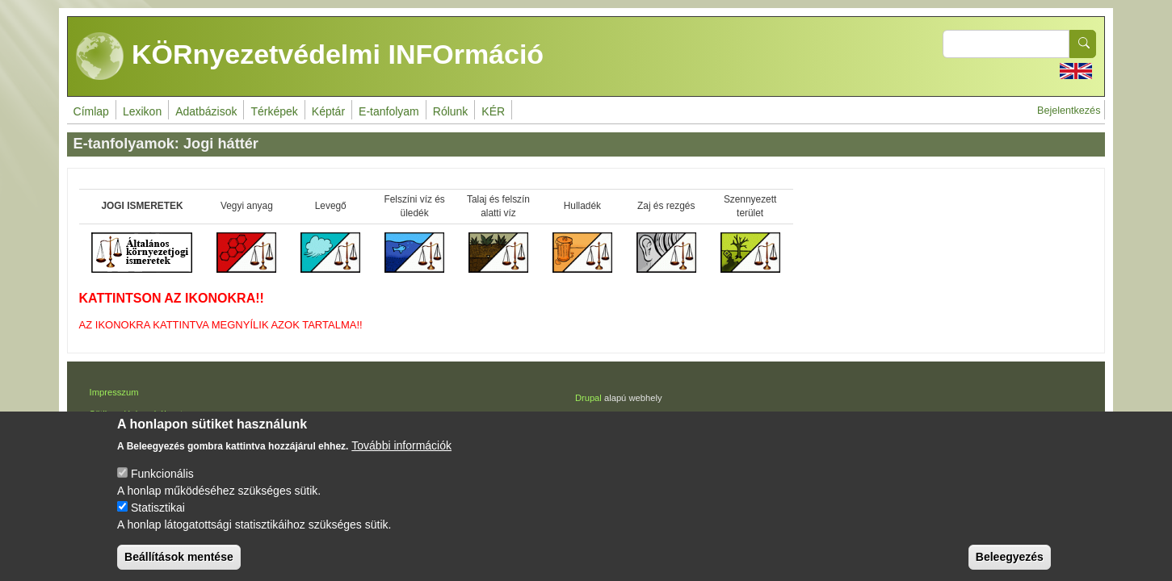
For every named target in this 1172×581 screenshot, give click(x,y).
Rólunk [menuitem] (450, 111)
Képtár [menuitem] (328, 111)
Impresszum (114, 392)
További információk (401, 460)
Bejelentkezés (1068, 110)
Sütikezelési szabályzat (136, 414)
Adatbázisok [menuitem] (206, 111)
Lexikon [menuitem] (142, 111)
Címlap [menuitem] (91, 111)
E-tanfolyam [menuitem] (389, 111)
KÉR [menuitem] (493, 111)
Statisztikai (158, 522)
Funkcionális (162, 488)
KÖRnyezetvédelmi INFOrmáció (310, 56)
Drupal (588, 398)
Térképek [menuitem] (273, 111)
